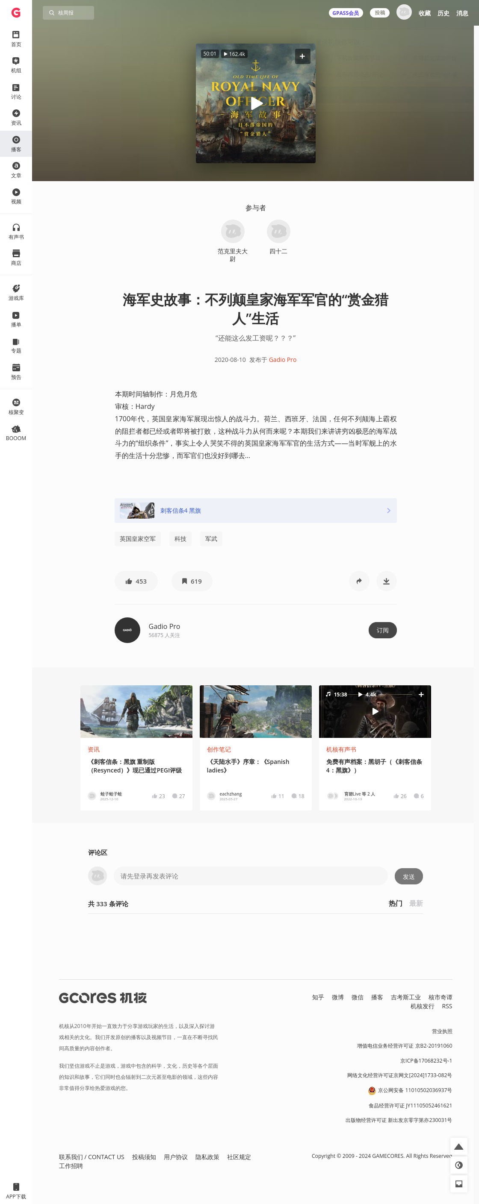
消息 (462, 13)
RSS (447, 1006)
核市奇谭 (440, 997)
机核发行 (423, 1006)
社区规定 (239, 1157)
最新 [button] (416, 903)
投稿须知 (144, 1157)
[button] (302, 56)
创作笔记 (219, 749)
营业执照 (442, 1031)
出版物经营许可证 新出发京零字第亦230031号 (399, 1120)
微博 (338, 997)
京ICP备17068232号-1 (426, 1060)
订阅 (383, 630)
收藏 (425, 13)
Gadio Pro (283, 359)
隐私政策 (207, 1157)
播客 (377, 997)
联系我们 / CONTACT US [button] (91, 1157)
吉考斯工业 (406, 997)
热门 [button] (395, 903)
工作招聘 (71, 1166)
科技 (180, 538)
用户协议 (176, 1157)
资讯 (94, 749)
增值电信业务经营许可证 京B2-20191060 (404, 1045)
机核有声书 (341, 749)
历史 (443, 13)
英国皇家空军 (138, 538)
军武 (211, 538)
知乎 (318, 997)
